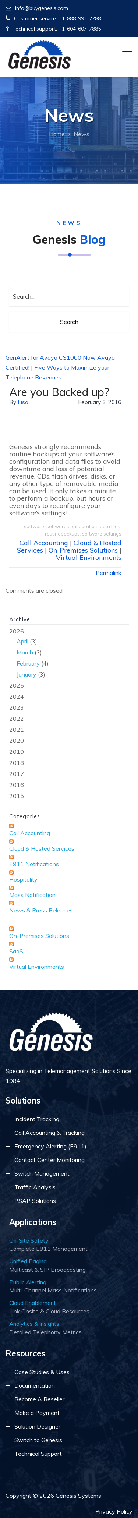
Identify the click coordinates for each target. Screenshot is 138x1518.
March (25, 652)
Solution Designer (37, 1426)
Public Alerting (27, 1282)
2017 (16, 773)
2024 (16, 696)
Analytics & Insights (34, 1323)
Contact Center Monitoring (49, 1160)
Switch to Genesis (38, 1440)
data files (110, 526)
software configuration (72, 526)
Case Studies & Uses (42, 1372)
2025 (16, 685)
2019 (16, 751)
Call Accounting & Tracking (49, 1132)
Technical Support (38, 1453)
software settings (101, 534)
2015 (16, 795)
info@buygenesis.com (37, 8)
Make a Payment (37, 1412)
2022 (16, 718)
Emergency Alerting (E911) (50, 1146)
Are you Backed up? (59, 392)
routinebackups (62, 534)
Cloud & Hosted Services (41, 848)
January (26, 674)
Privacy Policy (113, 1511)
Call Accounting (44, 543)
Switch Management (42, 1173)
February (28, 663)
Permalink (108, 572)
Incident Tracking (36, 1119)
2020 (16, 740)
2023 (16, 707)
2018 (16, 762)
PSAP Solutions (35, 1200)
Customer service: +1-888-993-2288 (53, 18)
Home (57, 134)
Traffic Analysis (35, 1187)
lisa (23, 402)
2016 (16, 784)
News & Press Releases (41, 910)
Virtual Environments (88, 557)
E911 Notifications (34, 864)
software (34, 526)
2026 (69, 653)
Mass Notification (32, 895)
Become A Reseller (39, 1399)
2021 (16, 729)
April (22, 641)
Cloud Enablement (32, 1302)
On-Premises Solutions (83, 550)
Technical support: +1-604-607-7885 (53, 28)
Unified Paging (28, 1261)
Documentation (34, 1385)
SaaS (16, 951)
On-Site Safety (28, 1240)
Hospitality (23, 879)
